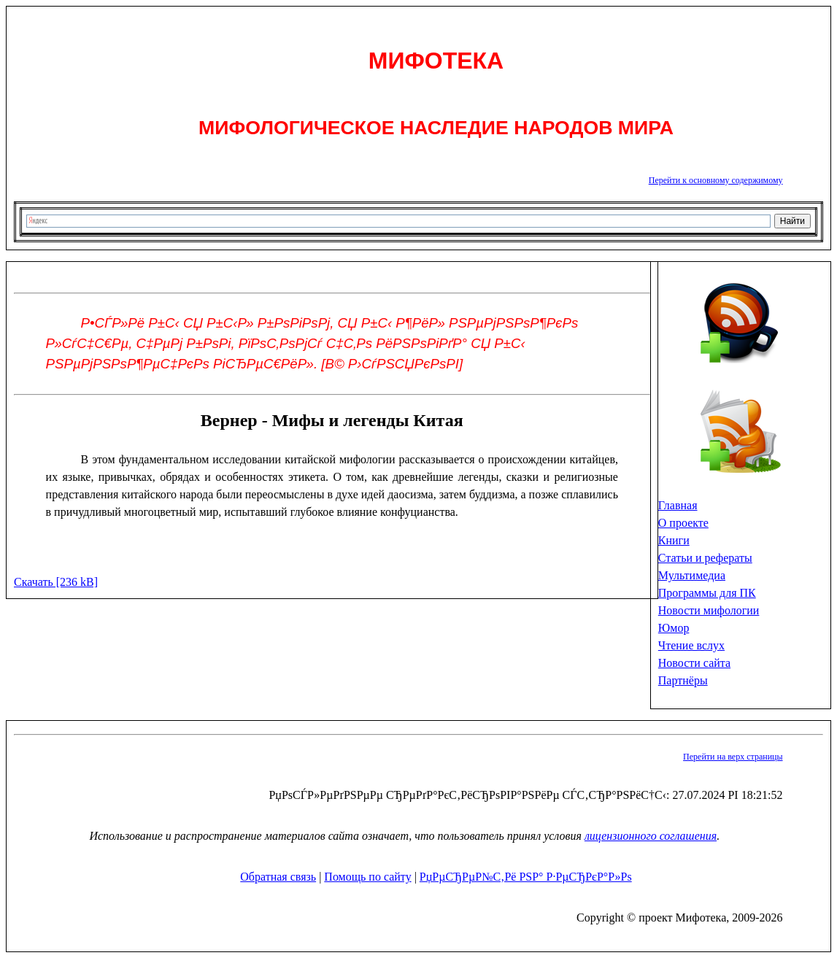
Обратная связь (278, 876)
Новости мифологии (709, 610)
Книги (674, 540)
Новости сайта (694, 663)
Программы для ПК (707, 593)
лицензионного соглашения (651, 836)
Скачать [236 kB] (56, 582)
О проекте (683, 523)
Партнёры (683, 680)
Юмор (674, 628)
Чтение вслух (691, 645)
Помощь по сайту (367, 876)
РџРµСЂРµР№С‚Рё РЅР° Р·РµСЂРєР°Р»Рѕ (526, 876)
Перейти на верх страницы (732, 757)
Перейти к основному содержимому (716, 180)
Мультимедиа (691, 575)
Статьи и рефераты (705, 558)
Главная (678, 505)
